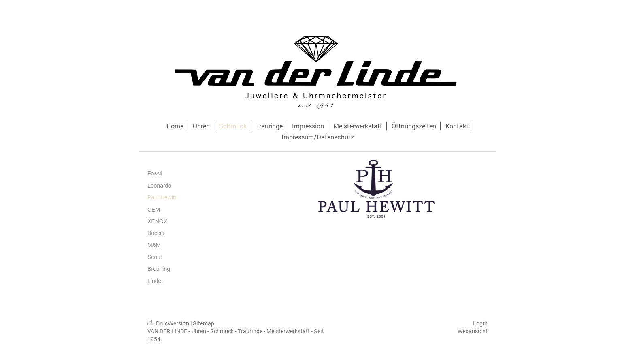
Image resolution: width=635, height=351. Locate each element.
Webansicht (473, 331)
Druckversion (168, 323)
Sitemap (203, 323)
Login (480, 323)
